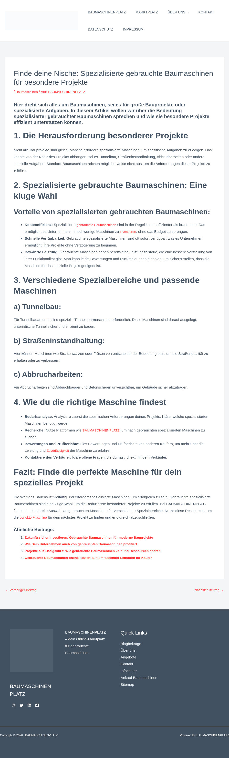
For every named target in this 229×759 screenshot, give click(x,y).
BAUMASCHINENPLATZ (107, 12)
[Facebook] (46, 706)
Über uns (176, 12)
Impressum (133, 29)
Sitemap (127, 685)
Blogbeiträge (131, 644)
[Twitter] (24, 706)
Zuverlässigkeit (59, 450)
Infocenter (129, 671)
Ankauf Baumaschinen (139, 678)
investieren (129, 231)
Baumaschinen (28, 92)
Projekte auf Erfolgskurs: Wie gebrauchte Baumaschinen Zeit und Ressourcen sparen (99, 551)
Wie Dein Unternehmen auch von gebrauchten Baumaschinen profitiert (86, 544)
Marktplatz (146, 12)
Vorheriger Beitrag (22, 590)
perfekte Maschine (35, 517)
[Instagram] (14, 706)
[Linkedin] (35, 706)
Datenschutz (100, 29)
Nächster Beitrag (208, 590)
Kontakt (206, 12)
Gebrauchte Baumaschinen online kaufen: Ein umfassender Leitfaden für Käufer (94, 557)
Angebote (128, 658)
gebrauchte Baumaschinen (98, 225)
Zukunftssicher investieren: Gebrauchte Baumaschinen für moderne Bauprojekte (95, 537)
